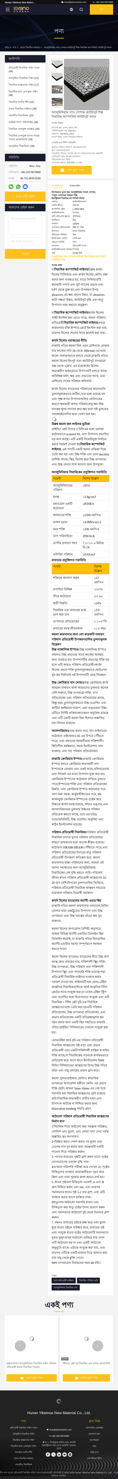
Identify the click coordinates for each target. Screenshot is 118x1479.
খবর (94, 1446)
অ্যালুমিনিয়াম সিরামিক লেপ (66, 1287)
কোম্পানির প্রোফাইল (94, 1428)
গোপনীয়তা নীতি (94, 1458)
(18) (24, 137)
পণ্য (14, 47)
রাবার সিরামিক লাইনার (30, 47)
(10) (21, 102)
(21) (24, 78)
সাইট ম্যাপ (94, 1452)
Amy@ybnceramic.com (73, 2)
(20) (24, 129)
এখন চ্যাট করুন (25, 196)
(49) (24, 69)
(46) (23, 93)
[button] (57, 106)
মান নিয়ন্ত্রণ (94, 1440)
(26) (23, 122)
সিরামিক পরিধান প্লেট (88, 1280)
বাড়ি (7, 47)
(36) (21, 146)
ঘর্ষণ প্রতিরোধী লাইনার (64, 1280)
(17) (24, 85)
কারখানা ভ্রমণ (94, 1434)
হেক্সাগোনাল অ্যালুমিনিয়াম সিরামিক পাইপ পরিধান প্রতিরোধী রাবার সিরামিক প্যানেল (31, 1365)
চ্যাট (101, 9)
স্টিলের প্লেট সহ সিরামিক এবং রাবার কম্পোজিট (86, 1363)
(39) (23, 108)
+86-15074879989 (102, 2)
